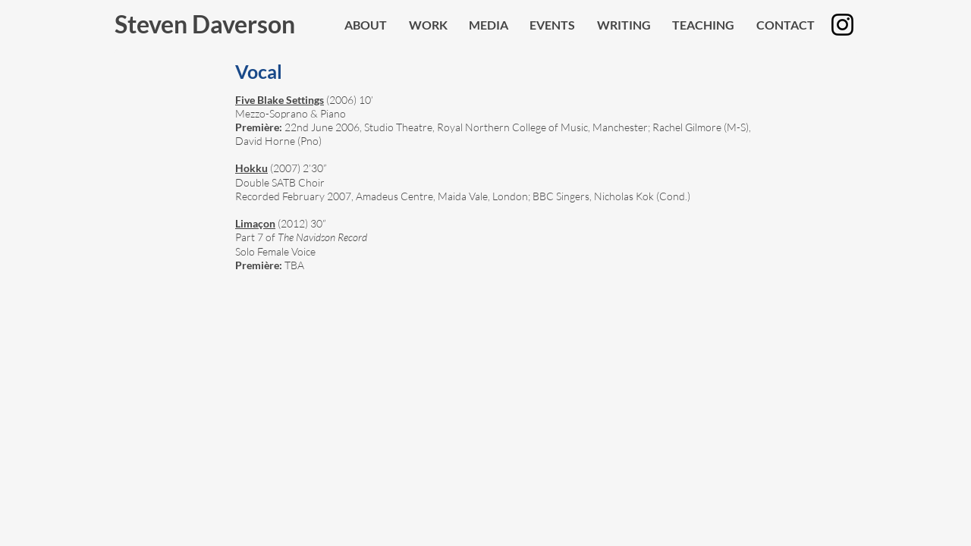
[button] (488, 24)
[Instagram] (842, 24)
